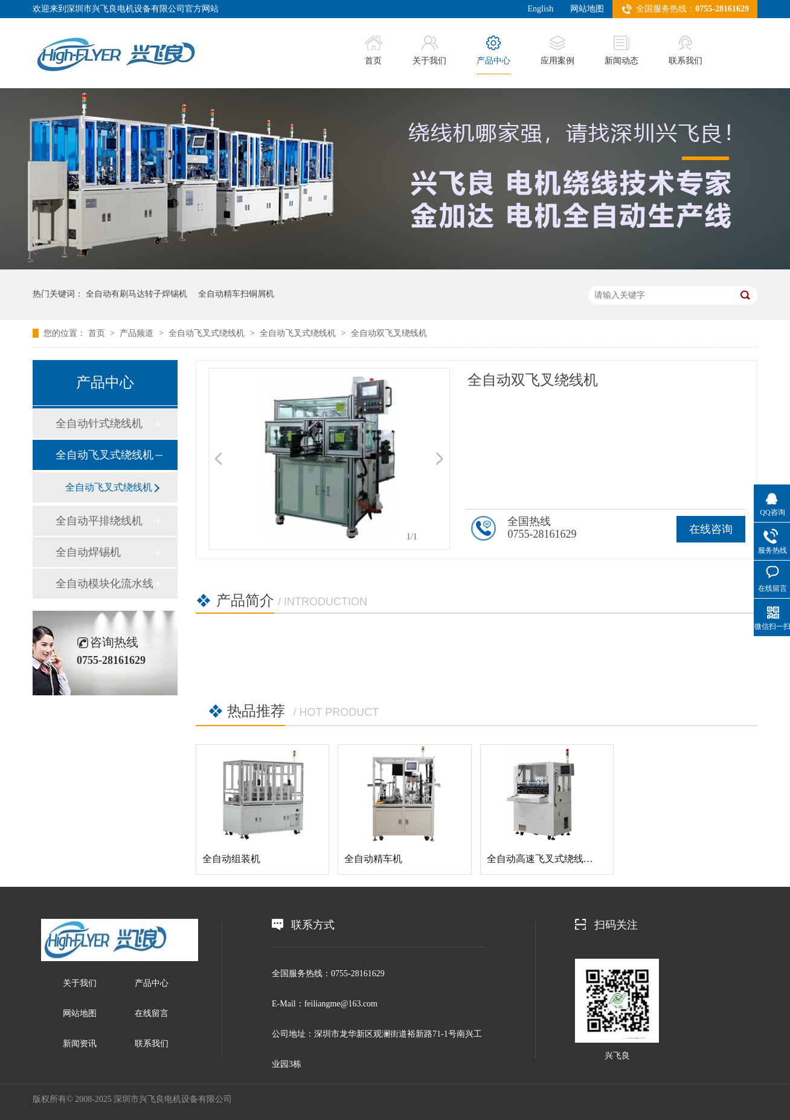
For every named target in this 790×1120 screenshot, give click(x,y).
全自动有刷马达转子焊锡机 (136, 293)
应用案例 (557, 50)
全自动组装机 (231, 859)
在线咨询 (711, 529)
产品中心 (493, 50)
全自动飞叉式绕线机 (208, 333)
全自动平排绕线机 (99, 521)
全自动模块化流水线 (104, 584)
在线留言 (152, 1013)
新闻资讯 (80, 1043)
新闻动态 (621, 50)
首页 (373, 50)
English (541, 8)
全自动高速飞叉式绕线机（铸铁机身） (569, 859)
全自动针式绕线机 (99, 423)
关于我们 (429, 50)
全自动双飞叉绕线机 (389, 333)
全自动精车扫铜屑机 (236, 293)
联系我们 (685, 50)
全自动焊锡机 (88, 552)
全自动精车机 (373, 859)
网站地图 (587, 8)
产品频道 (138, 333)
